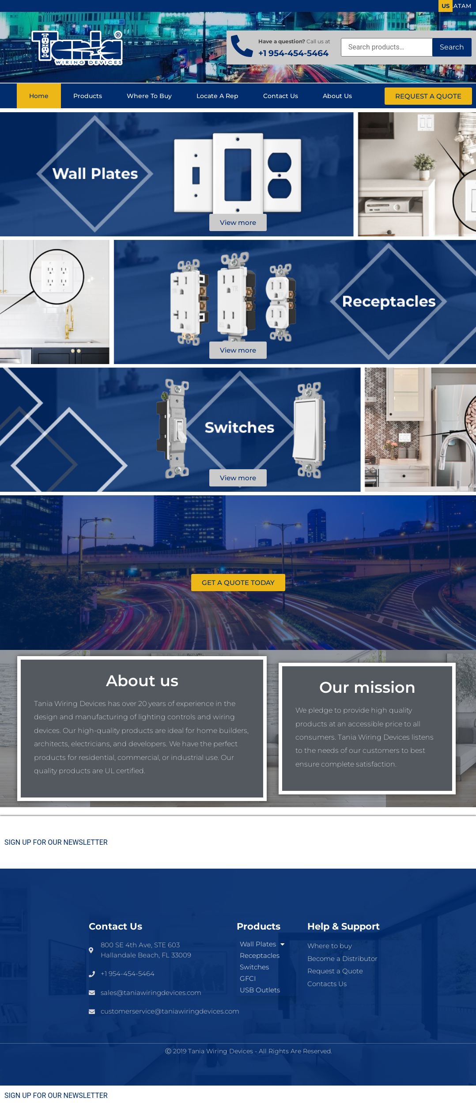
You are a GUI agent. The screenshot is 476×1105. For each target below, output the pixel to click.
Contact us (280, 96)
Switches (254, 967)
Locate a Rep (217, 96)
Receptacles (260, 955)
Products (87, 96)
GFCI (248, 978)
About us (337, 96)
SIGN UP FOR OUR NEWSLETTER (56, 842)
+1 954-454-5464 (293, 53)
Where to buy (149, 96)
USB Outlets (260, 990)
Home (39, 96)
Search (452, 47)
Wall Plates (262, 944)
